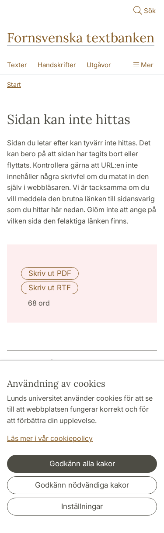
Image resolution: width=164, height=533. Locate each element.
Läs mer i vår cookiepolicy (50, 438)
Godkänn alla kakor (82, 463)
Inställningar (82, 506)
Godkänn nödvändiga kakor (82, 485)
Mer (143, 65)
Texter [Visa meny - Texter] (17, 65)
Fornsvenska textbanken (80, 37)
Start (14, 84)
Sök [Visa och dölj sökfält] (144, 10)
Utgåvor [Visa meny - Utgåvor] (99, 65)
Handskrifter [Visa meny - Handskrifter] (57, 65)
